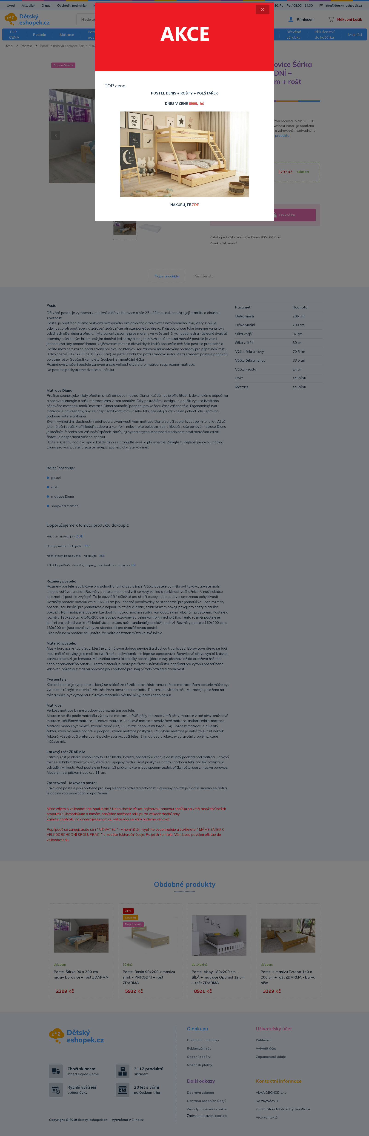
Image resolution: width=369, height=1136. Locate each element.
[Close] (262, 9)
